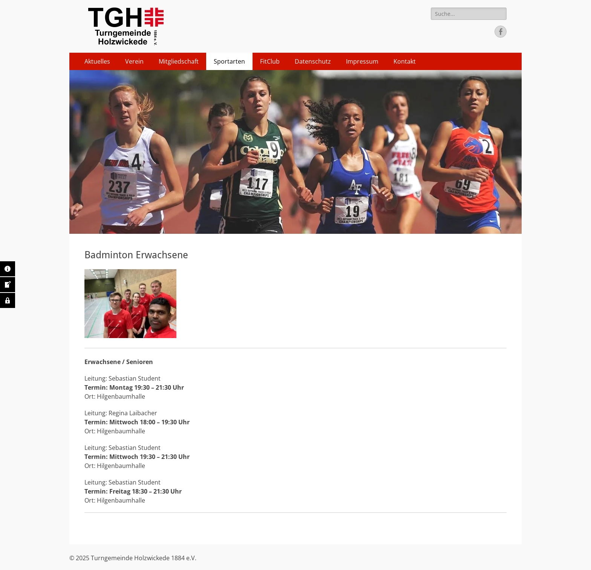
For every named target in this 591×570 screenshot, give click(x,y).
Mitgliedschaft (179, 61)
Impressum (362, 61)
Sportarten (229, 61)
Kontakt (404, 61)
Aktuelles (97, 61)
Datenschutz (313, 61)
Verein (134, 61)
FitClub (270, 61)
